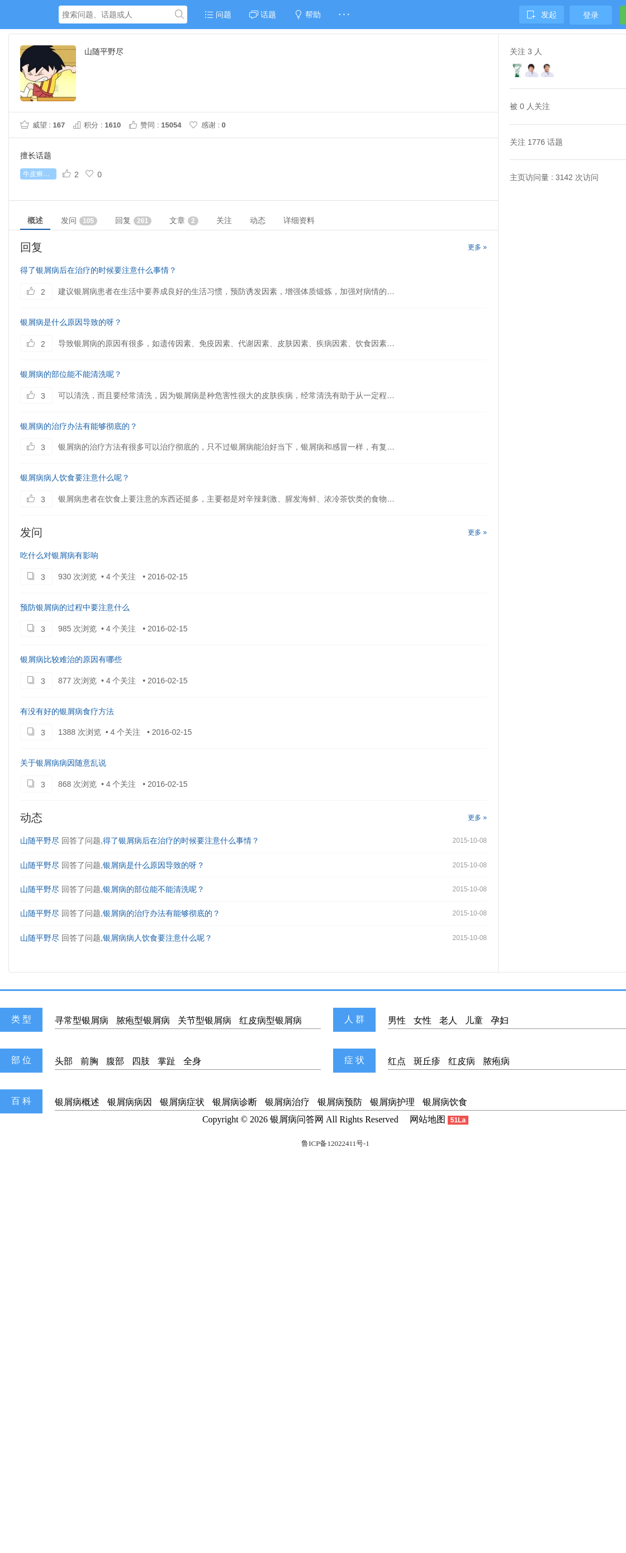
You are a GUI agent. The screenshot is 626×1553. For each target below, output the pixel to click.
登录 (591, 15)
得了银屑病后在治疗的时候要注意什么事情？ (98, 270)
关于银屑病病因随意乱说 (63, 762)
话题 (262, 14)
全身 (192, 1061)
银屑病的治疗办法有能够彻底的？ (78, 426)
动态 (257, 220)
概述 (35, 220)
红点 (397, 1061)
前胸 (89, 1061)
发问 (79, 220)
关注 (224, 220)
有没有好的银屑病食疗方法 (67, 711)
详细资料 (299, 220)
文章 (183, 220)
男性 (397, 1020)
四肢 (141, 1061)
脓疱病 (496, 1061)
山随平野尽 (39, 840)
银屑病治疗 (287, 1102)
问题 (218, 14)
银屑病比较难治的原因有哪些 (71, 659)
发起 (542, 14)
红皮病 (461, 1061)
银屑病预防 (339, 1102)
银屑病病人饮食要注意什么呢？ (75, 477)
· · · (344, 14)
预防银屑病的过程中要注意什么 (75, 607)
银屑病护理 (392, 1102)
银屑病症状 (182, 1102)
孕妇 (500, 1020)
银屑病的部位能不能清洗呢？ (71, 374)
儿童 (474, 1020)
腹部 (115, 1061)
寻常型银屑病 (81, 1020)
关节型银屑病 (204, 1020)
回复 (133, 220)
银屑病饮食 (445, 1102)
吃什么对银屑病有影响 (59, 555)
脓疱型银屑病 (143, 1020)
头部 (64, 1061)
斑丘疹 (427, 1061)
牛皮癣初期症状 (39, 174)
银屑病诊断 (234, 1102)
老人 (448, 1020)
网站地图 (427, 1119)
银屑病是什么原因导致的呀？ (71, 322)
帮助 (307, 14)
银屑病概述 (77, 1102)
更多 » (477, 247)
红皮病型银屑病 (270, 1020)
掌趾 (167, 1061)
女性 (422, 1020)
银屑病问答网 (297, 1119)
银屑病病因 (129, 1102)
